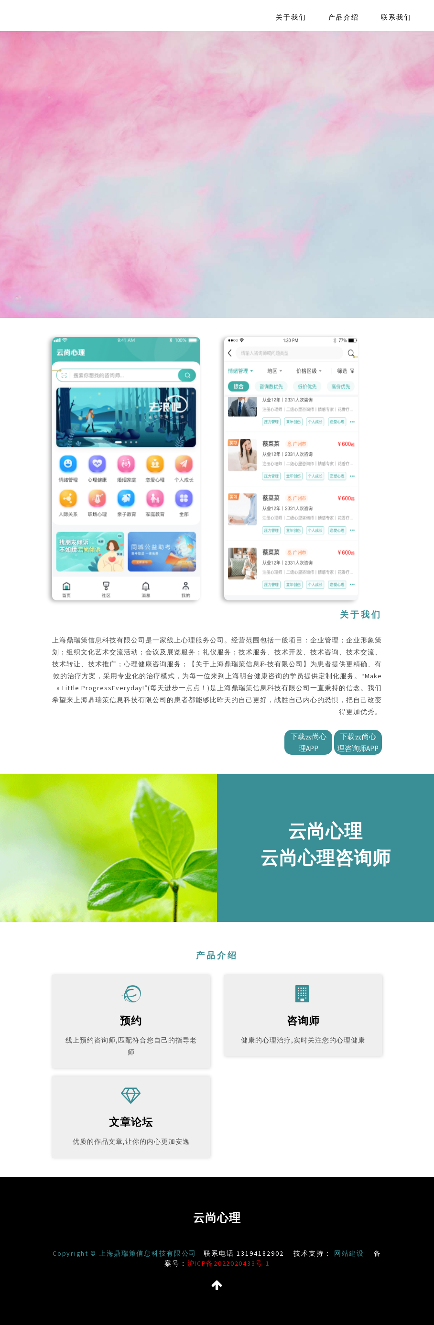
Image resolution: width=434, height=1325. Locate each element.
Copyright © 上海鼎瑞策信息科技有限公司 (134, 1253)
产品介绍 (343, 17)
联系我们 (396, 17)
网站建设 (359, 1253)
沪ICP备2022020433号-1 (236, 1263)
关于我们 (291, 17)
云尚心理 (217, 1217)
